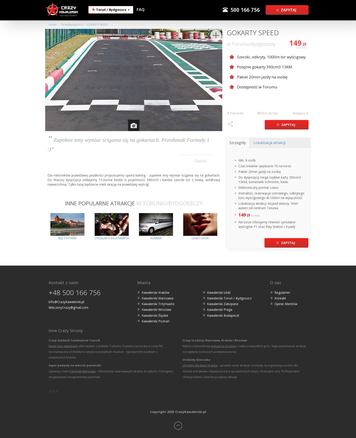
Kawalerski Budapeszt (223, 315)
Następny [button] (301, 113)
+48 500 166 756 (75, 292)
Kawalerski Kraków (155, 292)
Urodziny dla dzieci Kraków (200, 365)
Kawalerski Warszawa (157, 298)
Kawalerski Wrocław (156, 309)
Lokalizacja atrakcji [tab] (270, 142)
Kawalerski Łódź (219, 292)
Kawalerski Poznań (156, 321)
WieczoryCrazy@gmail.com (68, 307)
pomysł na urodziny (223, 346)
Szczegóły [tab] (237, 142)
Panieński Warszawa (83, 371)
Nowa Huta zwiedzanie (63, 346)
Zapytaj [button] (286, 9)
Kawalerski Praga (219, 309)
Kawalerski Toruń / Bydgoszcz (229, 298)
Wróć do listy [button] (267, 113)
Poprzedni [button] (235, 113)
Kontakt (280, 298)
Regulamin (282, 292)
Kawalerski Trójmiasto (158, 304)
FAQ (141, 9)
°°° (54, 393)
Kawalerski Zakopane (222, 304)
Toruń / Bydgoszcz (111, 9)
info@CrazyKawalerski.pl (66, 302)
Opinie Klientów (285, 304)
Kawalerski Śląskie (155, 315)
